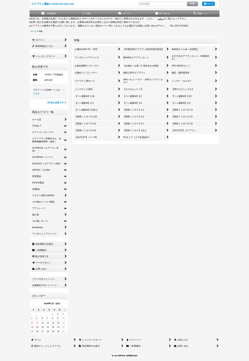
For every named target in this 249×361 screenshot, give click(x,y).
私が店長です (56, 102)
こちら (36, 93)
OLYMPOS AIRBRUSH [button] (124, 355)
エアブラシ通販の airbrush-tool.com (52, 3)
